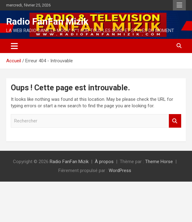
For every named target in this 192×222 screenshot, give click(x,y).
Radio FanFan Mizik (47, 21)
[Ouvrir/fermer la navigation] (14, 46)
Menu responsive (179, 5)
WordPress (120, 170)
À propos (104, 161)
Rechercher (175, 121)
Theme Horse (159, 161)
